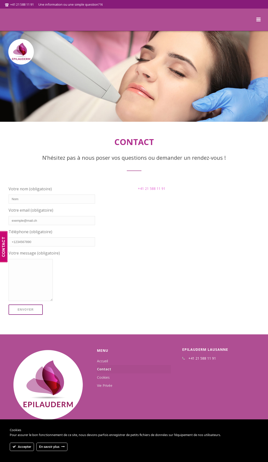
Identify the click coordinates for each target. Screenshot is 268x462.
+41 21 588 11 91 (22, 4)
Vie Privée (104, 392)
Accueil (102, 368)
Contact (104, 376)
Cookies (103, 384)
